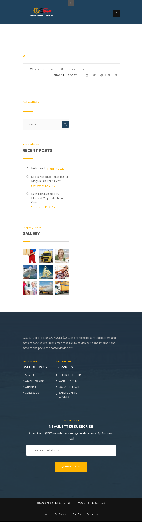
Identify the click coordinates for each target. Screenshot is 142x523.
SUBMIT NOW (71, 467)
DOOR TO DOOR (70, 375)
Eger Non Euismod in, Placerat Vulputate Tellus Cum (47, 198)
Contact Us (32, 393)
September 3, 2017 (43, 70)
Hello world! (39, 168)
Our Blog (30, 387)
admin (71, 70)
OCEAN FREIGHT (70, 387)
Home (47, 515)
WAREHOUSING (69, 381)
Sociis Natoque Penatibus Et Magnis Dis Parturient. (49, 179)
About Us (31, 375)
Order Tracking (34, 381)
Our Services (61, 515)
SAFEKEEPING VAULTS (68, 395)
